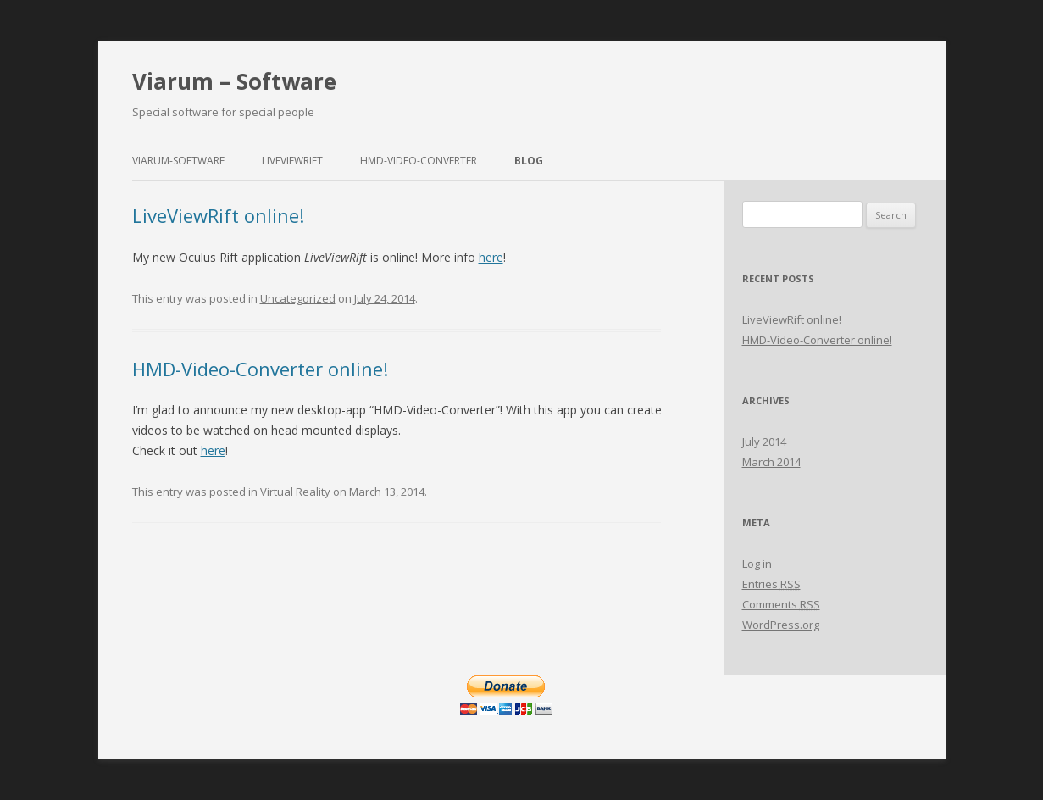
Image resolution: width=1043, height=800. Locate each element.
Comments (781, 604)
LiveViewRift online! (218, 215)
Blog (528, 160)
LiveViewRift (292, 160)
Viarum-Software (178, 160)
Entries (771, 584)
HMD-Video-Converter (418, 160)
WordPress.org (780, 624)
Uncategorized (298, 298)
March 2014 (771, 461)
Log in (757, 563)
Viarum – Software (234, 81)
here (491, 257)
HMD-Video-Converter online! (260, 368)
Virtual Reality (295, 491)
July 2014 (764, 441)
